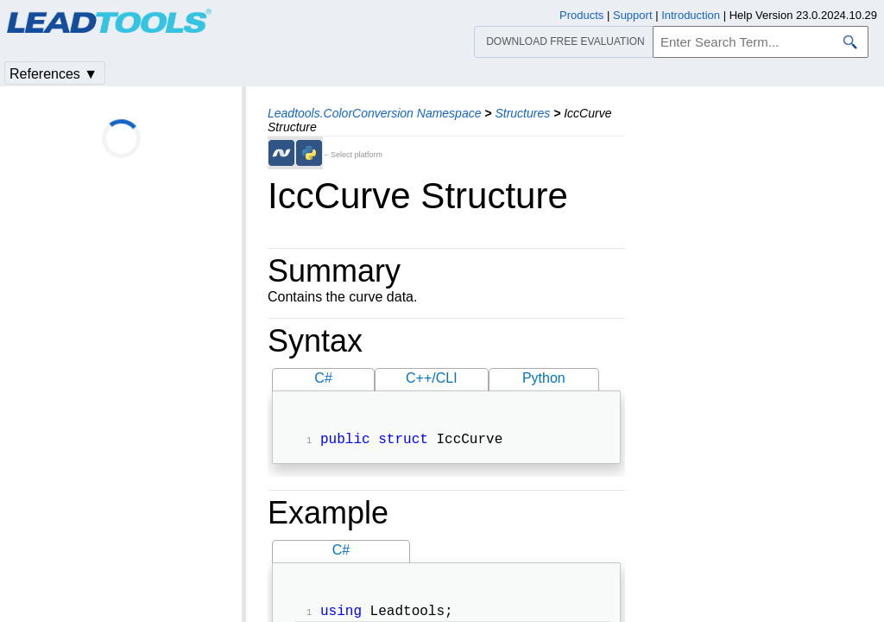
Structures (522, 113)
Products (581, 15)
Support (633, 15)
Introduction (690, 15)
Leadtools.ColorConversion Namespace (374, 113)
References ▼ (53, 74)
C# (323, 378)
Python (543, 378)
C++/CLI (432, 378)
